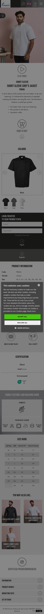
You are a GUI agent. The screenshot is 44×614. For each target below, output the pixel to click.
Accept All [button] (22, 317)
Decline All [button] (22, 323)
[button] (22, 328)
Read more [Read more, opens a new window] (31, 311)
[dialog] (22, 307)
